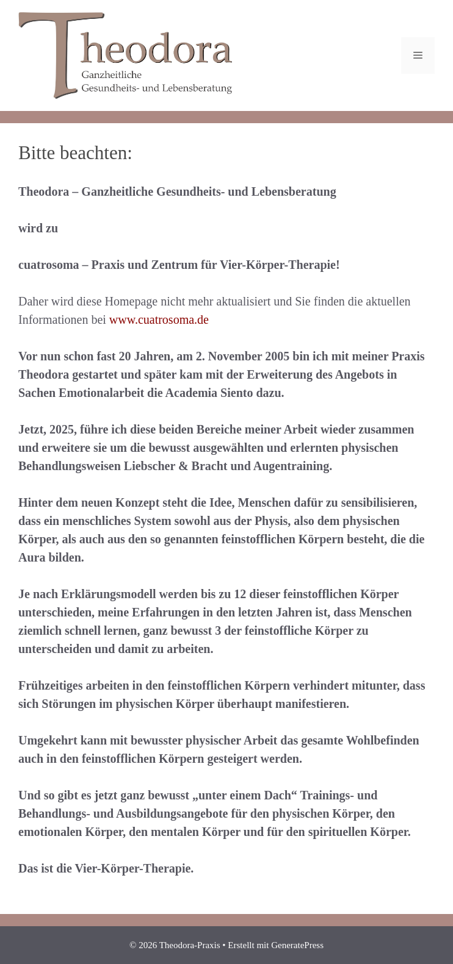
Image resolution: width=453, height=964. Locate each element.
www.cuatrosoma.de (159, 319)
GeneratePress (297, 945)
